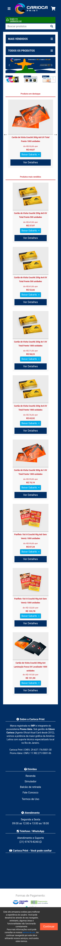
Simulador (30, 781)
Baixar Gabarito (29, 154)
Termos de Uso (30, 799)
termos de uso (29, 932)
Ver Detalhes (30, 162)
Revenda (30, 775)
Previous (4, 133)
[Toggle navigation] (9, 8)
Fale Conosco (30, 792)
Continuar (48, 926)
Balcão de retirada (30, 787)
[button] (9, 65)
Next (54, 133)
